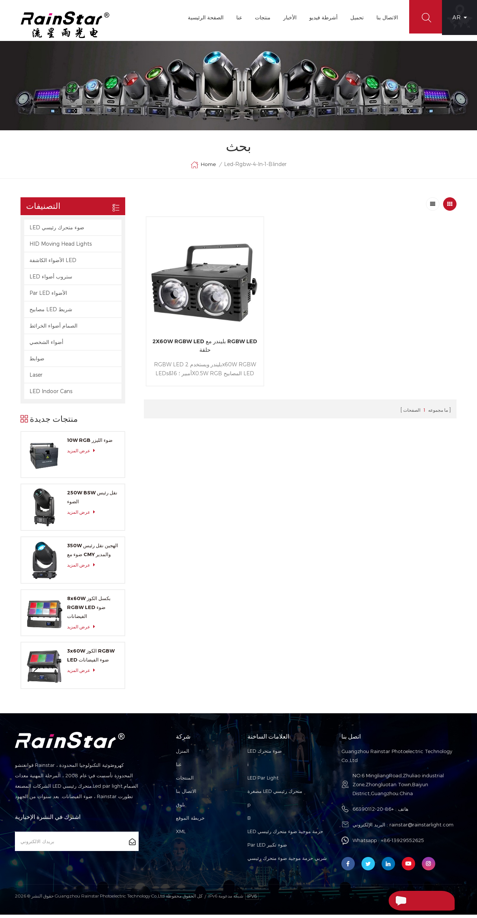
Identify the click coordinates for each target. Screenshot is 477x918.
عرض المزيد (83, 454)
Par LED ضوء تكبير (267, 848)
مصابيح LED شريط (50, 312)
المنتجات (185, 781)
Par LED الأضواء (48, 296)
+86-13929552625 (402, 844)
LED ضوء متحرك (264, 755)
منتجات (260, 17)
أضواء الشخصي (46, 345)
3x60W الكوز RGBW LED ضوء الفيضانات (91, 658)
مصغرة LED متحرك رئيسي (274, 795)
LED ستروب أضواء (50, 280)
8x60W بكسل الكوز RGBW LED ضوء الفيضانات (89, 610)
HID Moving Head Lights (60, 247)
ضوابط (36, 361)
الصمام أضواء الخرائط (53, 329)
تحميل (354, 17)
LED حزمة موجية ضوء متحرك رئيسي (285, 835)
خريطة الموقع (190, 822)
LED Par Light (263, 781)
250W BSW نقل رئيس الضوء (92, 500)
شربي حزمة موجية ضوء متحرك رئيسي (287, 862)
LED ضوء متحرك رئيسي (56, 230)
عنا (237, 17)
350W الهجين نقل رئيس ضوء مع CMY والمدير (92, 553)
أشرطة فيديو (321, 17)
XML (181, 835)
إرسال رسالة (405, 900)
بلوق (180, 808)
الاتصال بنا (385, 17)
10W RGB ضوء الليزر (90, 443)
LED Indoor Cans (50, 394)
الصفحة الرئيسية (203, 17)
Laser (35, 378)
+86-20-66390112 (373, 813)
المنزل (182, 755)
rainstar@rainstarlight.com (421, 828)
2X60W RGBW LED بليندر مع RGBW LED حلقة (196, 331)
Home (203, 168)
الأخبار (287, 17)
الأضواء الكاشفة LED (52, 263)
